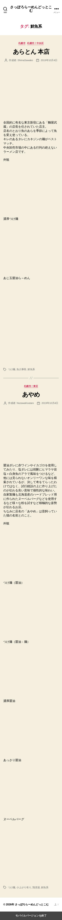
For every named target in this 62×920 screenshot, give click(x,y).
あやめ (31, 394)
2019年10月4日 (49, 60)
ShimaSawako (25, 60)
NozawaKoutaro (25, 403)
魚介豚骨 (21, 369)
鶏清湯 (36, 887)
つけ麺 (11, 369)
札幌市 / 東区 (31, 386)
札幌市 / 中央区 (35, 43)
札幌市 (22, 43)
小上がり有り (24, 887)
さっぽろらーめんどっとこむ (31, 8)
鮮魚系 (31, 369)
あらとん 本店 (31, 51)
